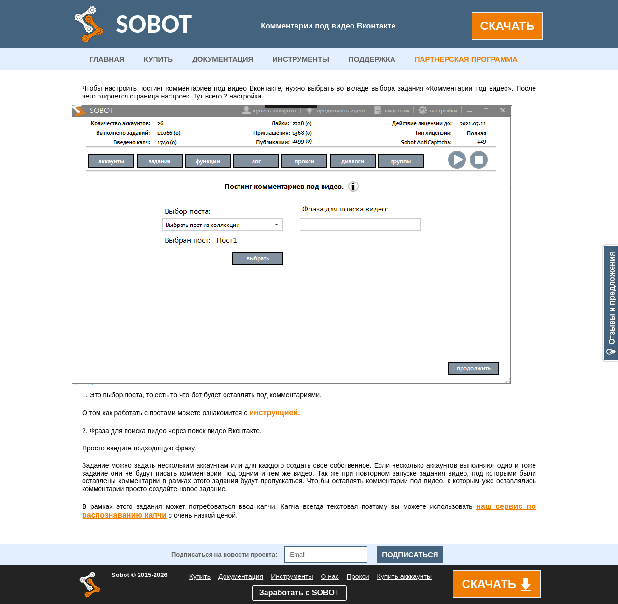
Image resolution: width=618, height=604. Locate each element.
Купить (200, 576)
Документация (240, 576)
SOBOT (154, 24)
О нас (330, 576)
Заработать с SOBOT (299, 593)
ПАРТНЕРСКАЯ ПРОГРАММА (466, 59)
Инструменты (292, 576)
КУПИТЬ (158, 59)
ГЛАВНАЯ (107, 59)
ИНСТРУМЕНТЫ (300, 59)
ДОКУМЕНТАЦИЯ (222, 59)
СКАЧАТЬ (507, 25)
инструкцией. (274, 412)
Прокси (358, 576)
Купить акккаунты (404, 576)
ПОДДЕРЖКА (372, 59)
